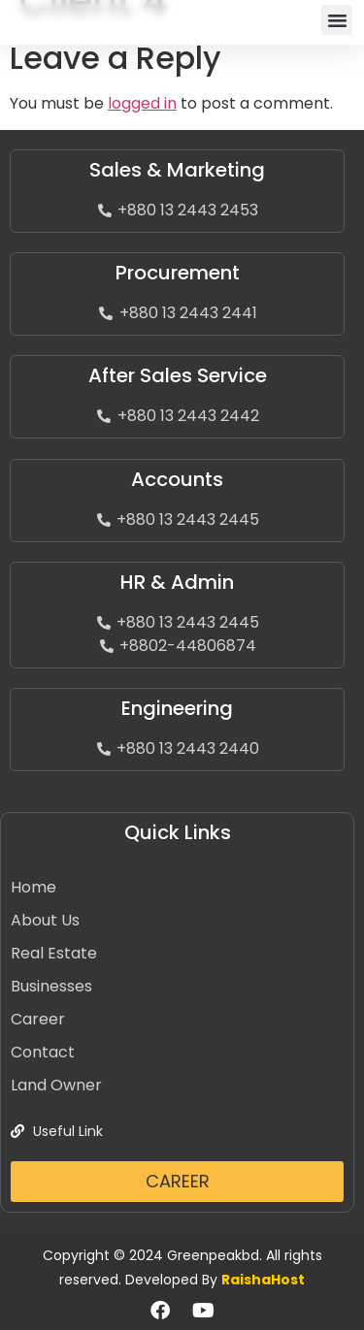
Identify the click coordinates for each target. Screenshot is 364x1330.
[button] (336, 20)
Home (33, 887)
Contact (43, 1052)
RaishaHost (263, 1279)
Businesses (51, 986)
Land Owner (56, 1085)
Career (38, 1019)
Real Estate (54, 953)
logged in (142, 103)
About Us (45, 920)
